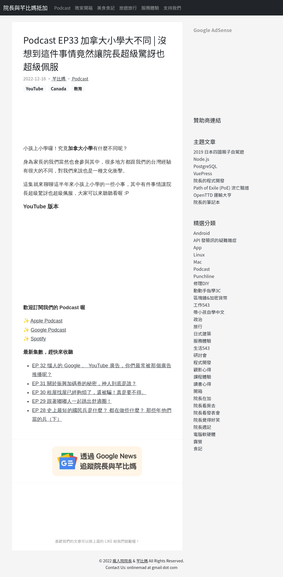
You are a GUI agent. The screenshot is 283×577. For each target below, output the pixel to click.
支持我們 (172, 7)
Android (201, 233)
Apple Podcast (46, 321)
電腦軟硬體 (204, 434)
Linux (199, 254)
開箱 (197, 391)
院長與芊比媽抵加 (25, 8)
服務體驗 (150, 7)
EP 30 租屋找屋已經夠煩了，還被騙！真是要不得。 (89, 392)
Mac (197, 261)
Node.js (201, 159)
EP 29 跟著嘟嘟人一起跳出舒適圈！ (72, 401)
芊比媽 (59, 78)
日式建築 (202, 333)
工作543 (201, 304)
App (197, 247)
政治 (197, 319)
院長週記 (202, 427)
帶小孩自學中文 (208, 312)
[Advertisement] (229, 72)
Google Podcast (48, 330)
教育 (78, 88)
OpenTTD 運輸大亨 (212, 195)
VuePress (202, 173)
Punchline (203, 276)
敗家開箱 (84, 7)
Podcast (62, 7)
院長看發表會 (206, 412)
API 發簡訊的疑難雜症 (215, 240)
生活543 (201, 348)
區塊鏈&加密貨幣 (210, 297)
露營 (197, 441)
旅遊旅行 (128, 7)
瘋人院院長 (122, 560)
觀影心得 (202, 369)
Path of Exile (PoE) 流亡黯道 (221, 187)
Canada (58, 88)
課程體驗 (202, 376)
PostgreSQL (205, 166)
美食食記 (106, 7)
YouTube (34, 88)
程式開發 (202, 362)
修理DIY (201, 283)
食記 (197, 448)
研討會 (200, 355)
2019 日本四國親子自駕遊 (218, 151)
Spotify (38, 339)
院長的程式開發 (208, 180)
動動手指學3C (207, 290)
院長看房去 (204, 405)
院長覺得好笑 (206, 419)
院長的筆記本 (206, 202)
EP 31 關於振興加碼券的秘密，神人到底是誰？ (84, 383)
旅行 (197, 326)
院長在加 (202, 398)
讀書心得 (202, 384)
